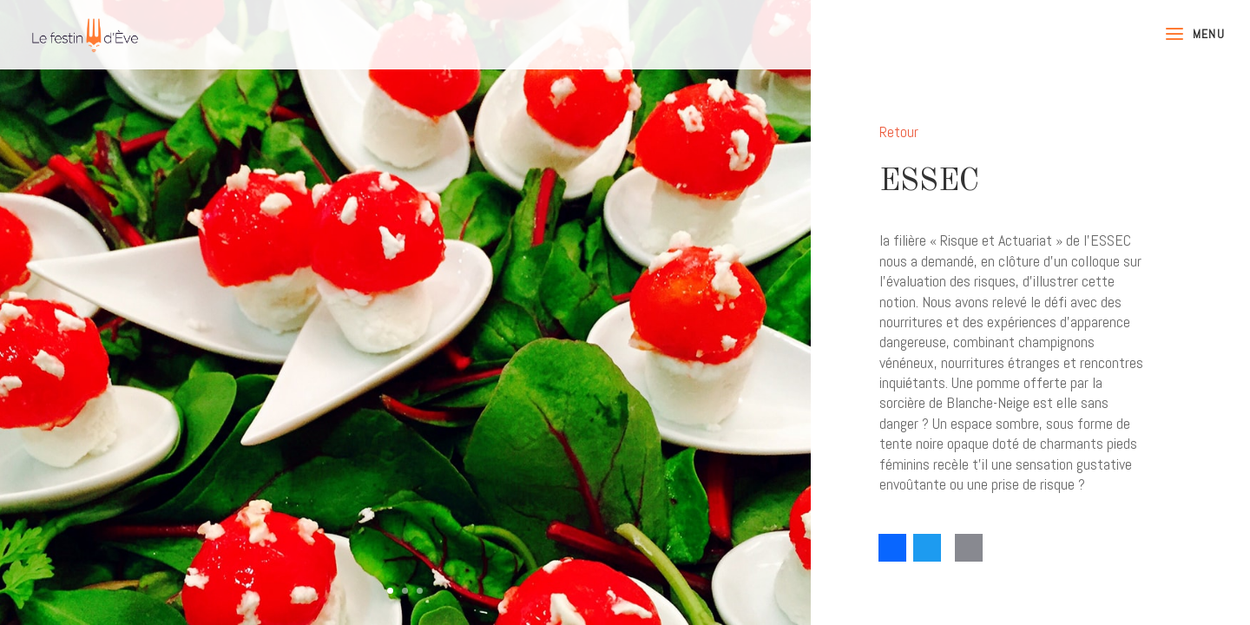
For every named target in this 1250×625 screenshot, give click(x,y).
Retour (898, 131)
